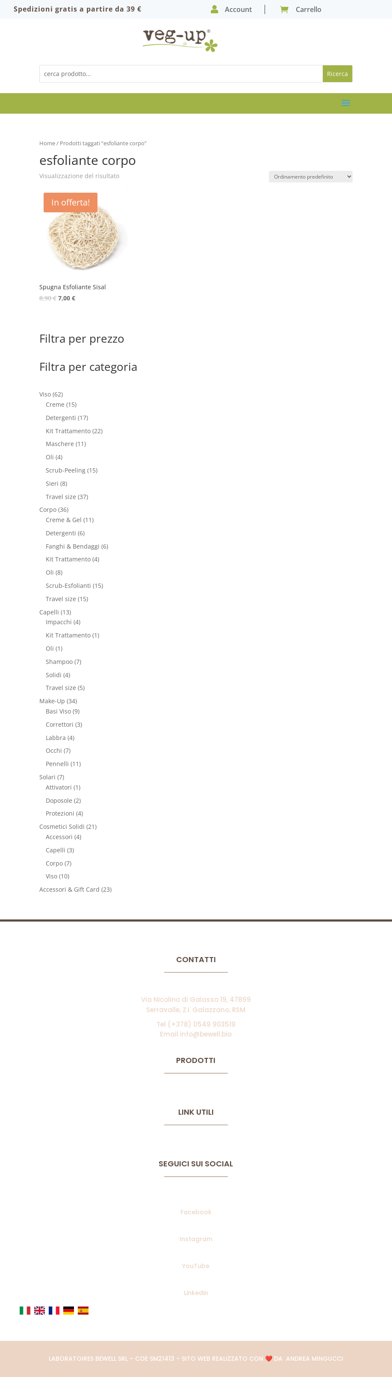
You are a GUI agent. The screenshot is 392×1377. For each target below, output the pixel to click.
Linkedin (196, 1293)
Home (47, 143)
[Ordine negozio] (311, 176)
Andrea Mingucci (314, 1358)
